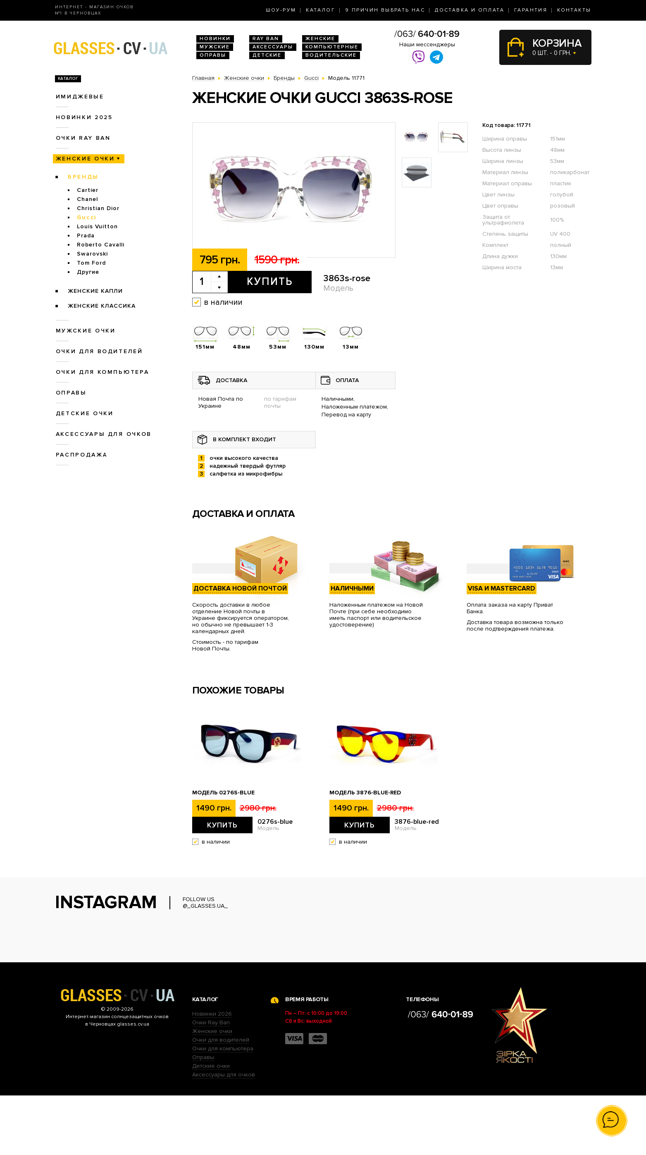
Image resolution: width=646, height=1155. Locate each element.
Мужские (215, 47)
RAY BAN (266, 39)
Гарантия (530, 10)
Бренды (83, 176)
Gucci (87, 217)
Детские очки (85, 413)
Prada (86, 235)
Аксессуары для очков (104, 434)
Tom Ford (91, 262)
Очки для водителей (99, 351)
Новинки (215, 39)
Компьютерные (331, 47)
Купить (270, 281)
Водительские (331, 55)
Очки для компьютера (102, 371)
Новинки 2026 (212, 1073)
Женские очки (85, 158)
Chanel (87, 199)
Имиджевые (80, 96)
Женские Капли (95, 290)
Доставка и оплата (469, 10)
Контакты (574, 10)
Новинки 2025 (84, 117)
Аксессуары (273, 47)
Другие (88, 271)
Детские (267, 55)
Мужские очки (86, 330)
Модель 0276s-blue (223, 792)
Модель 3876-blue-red (365, 792)
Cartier (87, 190)
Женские (320, 39)
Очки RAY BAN (83, 137)
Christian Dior (98, 208)
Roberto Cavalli (100, 244)
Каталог (320, 10)
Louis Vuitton (97, 226)
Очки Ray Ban (211, 1082)
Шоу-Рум (281, 10)
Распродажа (82, 454)
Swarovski (92, 253)
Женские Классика (102, 305)
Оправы (213, 55)
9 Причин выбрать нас (385, 10)
